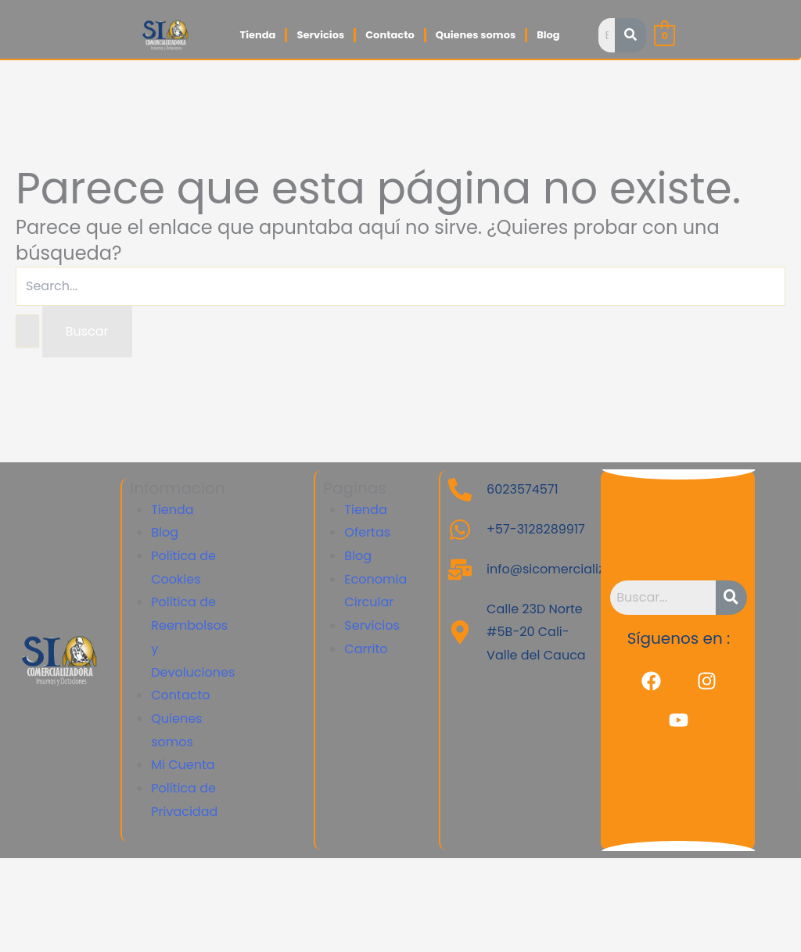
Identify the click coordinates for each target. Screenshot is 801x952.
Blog (548, 34)
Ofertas (367, 532)
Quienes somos (475, 34)
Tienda (257, 34)
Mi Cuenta (182, 765)
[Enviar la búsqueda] (27, 330)
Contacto (389, 34)
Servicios (320, 34)
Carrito (365, 649)
